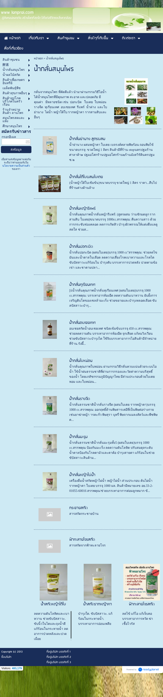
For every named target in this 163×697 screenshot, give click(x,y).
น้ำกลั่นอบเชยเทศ (82, 344)
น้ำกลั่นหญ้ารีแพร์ (82, 230)
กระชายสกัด (78, 529)
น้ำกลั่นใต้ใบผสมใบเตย (86, 199)
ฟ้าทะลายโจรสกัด (82, 561)
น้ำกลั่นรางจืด (79, 420)
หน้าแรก (38, 80)
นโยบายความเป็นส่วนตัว (16, 187)
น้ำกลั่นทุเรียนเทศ (82, 306)
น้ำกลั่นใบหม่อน (80, 382)
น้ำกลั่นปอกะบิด (81, 268)
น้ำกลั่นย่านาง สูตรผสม (87, 160)
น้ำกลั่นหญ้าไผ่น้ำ (82, 496)
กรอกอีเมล (9, 158)
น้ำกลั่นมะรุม (78, 458)
